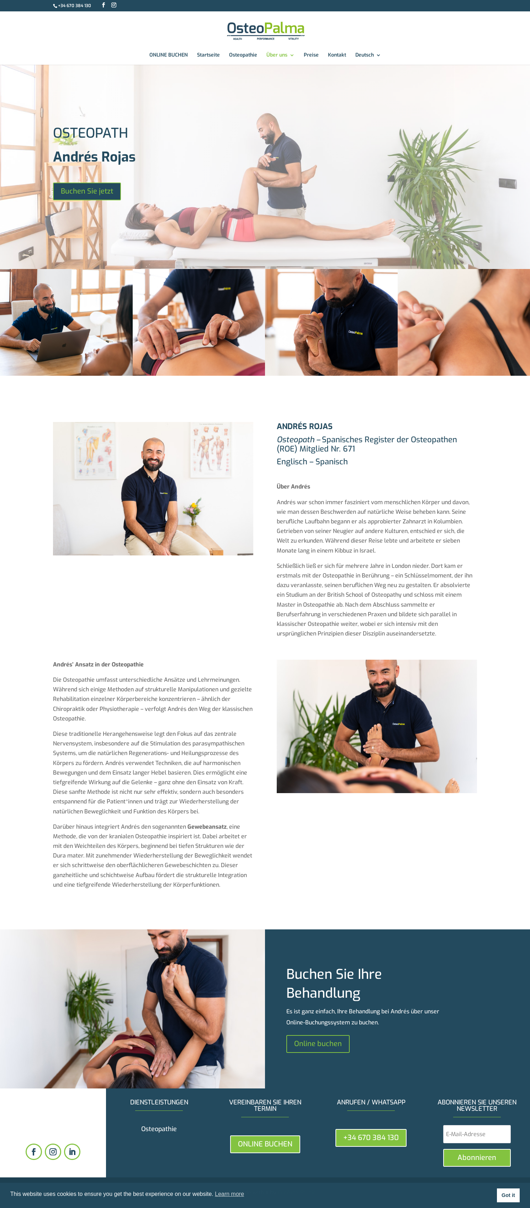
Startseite (208, 55)
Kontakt (337, 55)
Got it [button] (508, 1195)
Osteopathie (243, 55)
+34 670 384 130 (74, 6)
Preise (311, 55)
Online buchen (318, 1044)
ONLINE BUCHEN (168, 55)
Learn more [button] (229, 1194)
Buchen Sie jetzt (87, 191)
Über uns (276, 55)
